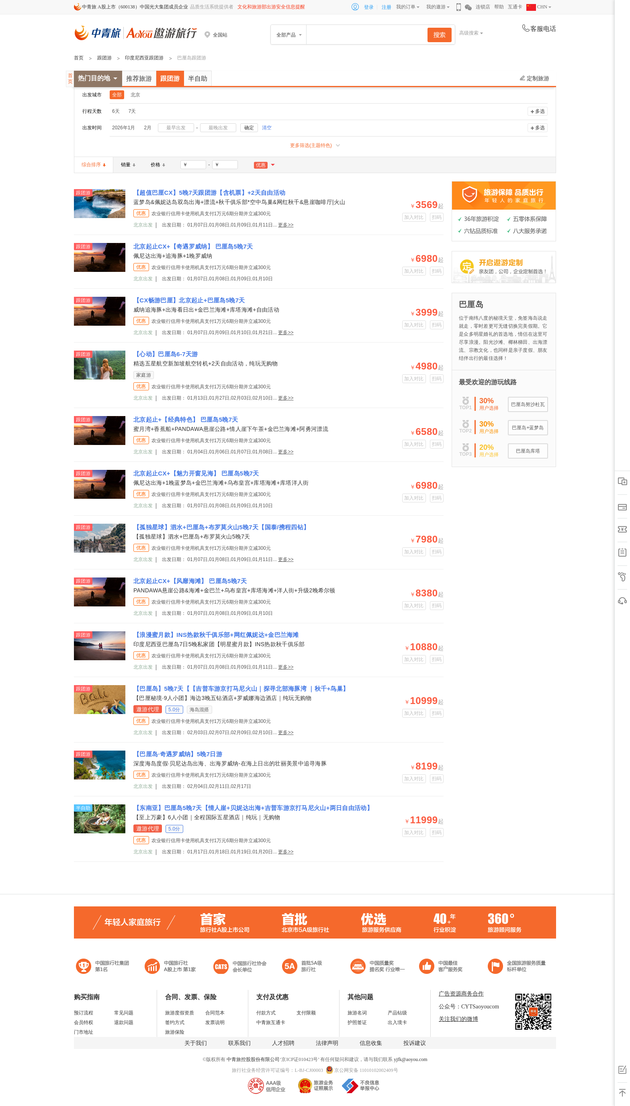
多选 (540, 111)
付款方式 (266, 1013)
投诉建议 (414, 1043)
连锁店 (483, 7)
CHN (536, 7)
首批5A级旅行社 (170, 967)
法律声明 (327, 1043)
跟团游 (104, 58)
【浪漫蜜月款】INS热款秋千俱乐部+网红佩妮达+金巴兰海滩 (216, 634)
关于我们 (195, 1043)
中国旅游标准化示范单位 (443, 967)
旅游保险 (174, 1032)
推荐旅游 (139, 78)
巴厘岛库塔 (528, 451)
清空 (267, 128)
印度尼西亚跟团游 (144, 58)
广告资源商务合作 (461, 994)
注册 (386, 7)
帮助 (499, 7)
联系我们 (239, 1043)
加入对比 (414, 217)
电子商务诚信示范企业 (305, 967)
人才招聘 (283, 1043)
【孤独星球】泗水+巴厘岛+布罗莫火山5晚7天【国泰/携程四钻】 (221, 527)
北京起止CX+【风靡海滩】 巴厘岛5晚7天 (190, 580)
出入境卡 (397, 1022)
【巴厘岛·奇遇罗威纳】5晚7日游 (177, 754)
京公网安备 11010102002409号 (366, 1070)
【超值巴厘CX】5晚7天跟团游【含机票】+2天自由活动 (209, 192)
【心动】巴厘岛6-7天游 (165, 354)
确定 (249, 128)
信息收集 (371, 1043)
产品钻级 (397, 1013)
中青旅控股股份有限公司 (253, 1059)
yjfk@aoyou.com (410, 1059)
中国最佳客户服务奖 (378, 967)
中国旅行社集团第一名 (104, 967)
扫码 (437, 217)
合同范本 (215, 1013)
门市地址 (83, 1032)
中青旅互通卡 (270, 1022)
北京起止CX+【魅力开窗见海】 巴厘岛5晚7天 (196, 473)
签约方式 (174, 1022)
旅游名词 (357, 1013)
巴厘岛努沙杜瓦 (528, 404)
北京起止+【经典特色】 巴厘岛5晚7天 (185, 419)
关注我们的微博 (458, 1019)
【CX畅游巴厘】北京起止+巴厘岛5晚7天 (189, 300)
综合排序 (94, 164)
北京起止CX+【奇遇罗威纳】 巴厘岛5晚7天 (193, 246)
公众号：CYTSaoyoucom (469, 1007)
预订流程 (83, 1013)
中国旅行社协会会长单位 (240, 967)
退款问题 (123, 1022)
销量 (128, 164)
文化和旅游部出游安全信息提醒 (271, 7)
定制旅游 (534, 78)
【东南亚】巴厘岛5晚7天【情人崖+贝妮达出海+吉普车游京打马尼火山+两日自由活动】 (253, 807)
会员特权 (83, 1022)
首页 (79, 58)
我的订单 (405, 7)
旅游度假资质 (179, 1013)
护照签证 (357, 1022)
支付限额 (306, 1013)
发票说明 (215, 1022)
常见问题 (123, 1013)
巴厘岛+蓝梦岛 (528, 428)
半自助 (197, 78)
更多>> (285, 225)
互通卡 (515, 7)
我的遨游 (436, 7)
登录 (369, 7)
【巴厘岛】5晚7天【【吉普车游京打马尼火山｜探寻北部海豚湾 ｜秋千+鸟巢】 (241, 688)
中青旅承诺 (516, 967)
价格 (158, 164)
